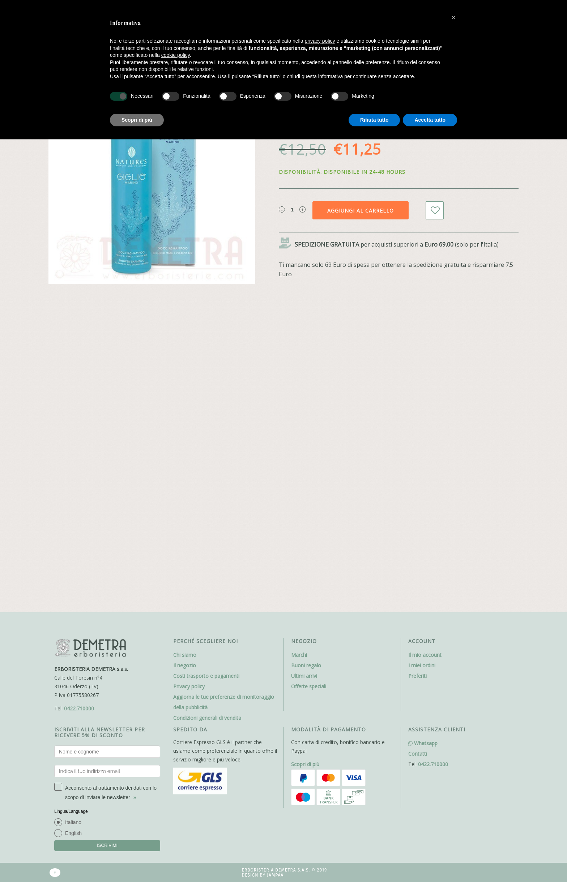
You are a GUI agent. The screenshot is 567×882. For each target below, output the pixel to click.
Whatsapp (423, 743)
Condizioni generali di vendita (207, 717)
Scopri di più (305, 764)
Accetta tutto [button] (430, 120)
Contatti (417, 753)
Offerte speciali (308, 686)
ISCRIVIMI (107, 845)
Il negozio (184, 665)
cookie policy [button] (175, 55)
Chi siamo (184, 654)
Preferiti (417, 675)
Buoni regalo (306, 665)
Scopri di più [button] (137, 120)
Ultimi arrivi (304, 675)
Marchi (299, 654)
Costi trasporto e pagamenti (206, 675)
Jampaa (275, 875)
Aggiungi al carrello (360, 210)
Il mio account (425, 654)
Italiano (73, 822)
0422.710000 (79, 708)
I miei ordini (421, 665)
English (73, 833)
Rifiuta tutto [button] (374, 120)
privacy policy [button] (320, 41)
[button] (453, 17)
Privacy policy (189, 686)
